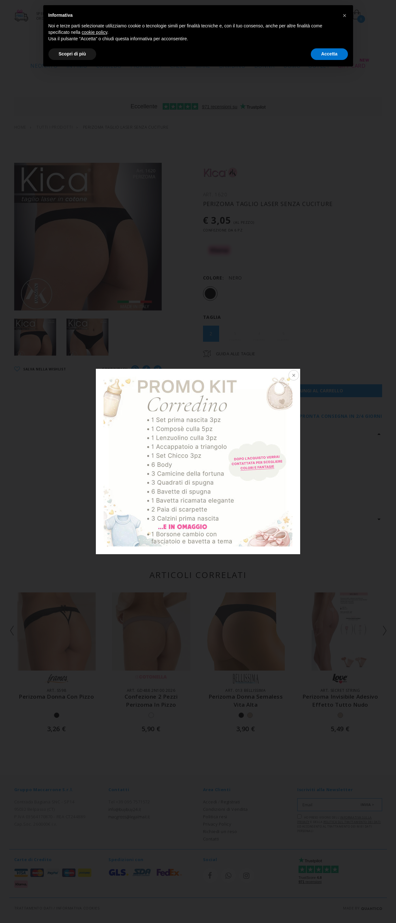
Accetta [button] (329, 53)
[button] (345, 15)
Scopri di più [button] (72, 53)
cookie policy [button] (94, 32)
